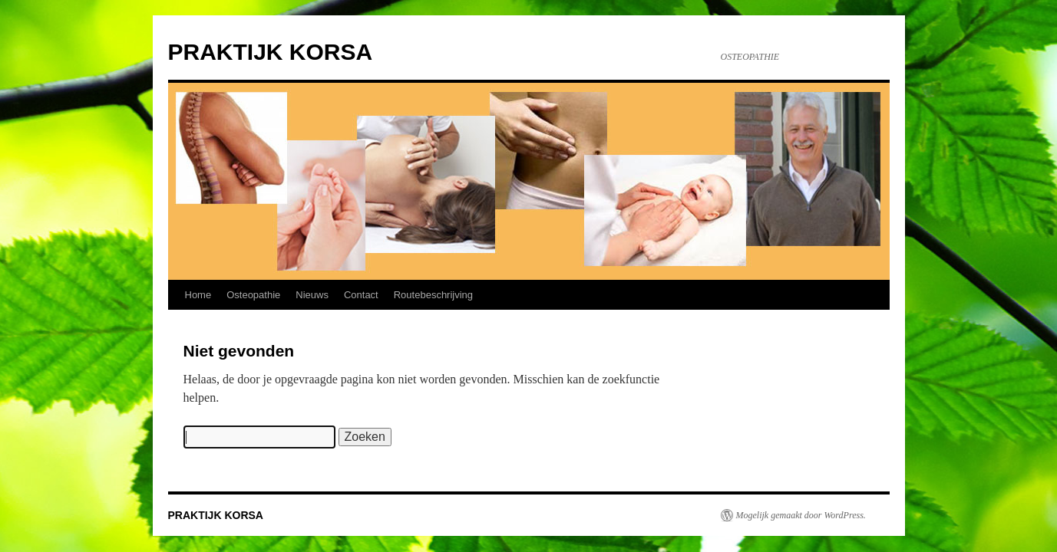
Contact (361, 295)
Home (198, 295)
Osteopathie (253, 295)
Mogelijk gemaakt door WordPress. (801, 515)
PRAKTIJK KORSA (270, 51)
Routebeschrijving (433, 295)
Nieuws (312, 295)
